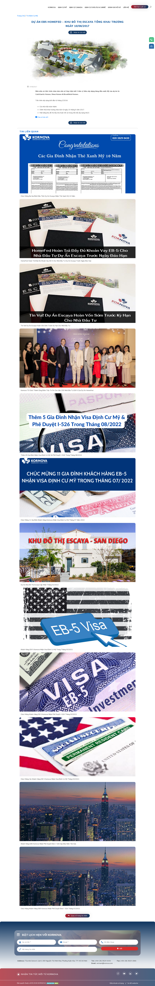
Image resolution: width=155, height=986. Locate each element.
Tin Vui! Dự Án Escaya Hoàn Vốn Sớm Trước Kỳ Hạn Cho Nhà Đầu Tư (45, 326)
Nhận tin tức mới (77, 32)
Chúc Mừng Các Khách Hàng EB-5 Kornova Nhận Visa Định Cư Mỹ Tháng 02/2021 (50, 779)
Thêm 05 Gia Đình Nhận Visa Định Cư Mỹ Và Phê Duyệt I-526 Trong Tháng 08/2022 (51, 455)
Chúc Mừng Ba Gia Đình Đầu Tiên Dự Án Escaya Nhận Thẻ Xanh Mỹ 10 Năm (48, 196)
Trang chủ (21, 16)
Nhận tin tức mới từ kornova (37, 974)
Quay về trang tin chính (77, 916)
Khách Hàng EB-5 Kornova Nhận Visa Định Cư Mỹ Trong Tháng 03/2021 (47, 649)
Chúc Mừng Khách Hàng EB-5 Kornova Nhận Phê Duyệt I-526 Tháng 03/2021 (49, 714)
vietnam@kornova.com (104, 963)
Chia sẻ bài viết (41, 117)
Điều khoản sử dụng (117, 983)
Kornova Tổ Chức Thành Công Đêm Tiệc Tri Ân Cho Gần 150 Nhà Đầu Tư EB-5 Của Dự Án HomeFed (57, 390)
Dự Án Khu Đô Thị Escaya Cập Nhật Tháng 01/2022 (40, 585)
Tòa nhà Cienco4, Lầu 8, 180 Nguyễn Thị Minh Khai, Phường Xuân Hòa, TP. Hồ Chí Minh (56, 961)
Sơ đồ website (132, 983)
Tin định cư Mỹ (32, 16)
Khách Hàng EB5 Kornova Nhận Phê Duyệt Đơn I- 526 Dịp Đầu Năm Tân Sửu (48, 844)
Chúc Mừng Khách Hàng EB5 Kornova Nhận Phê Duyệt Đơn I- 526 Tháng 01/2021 (50, 908)
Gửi (119, 949)
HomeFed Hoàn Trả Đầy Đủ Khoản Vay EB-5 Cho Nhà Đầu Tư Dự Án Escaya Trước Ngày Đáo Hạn (56, 261)
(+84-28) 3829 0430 (103, 961)
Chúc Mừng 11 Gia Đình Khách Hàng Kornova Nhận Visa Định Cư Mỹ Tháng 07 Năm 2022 (53, 520)
